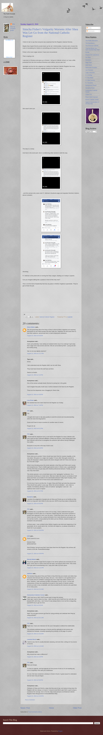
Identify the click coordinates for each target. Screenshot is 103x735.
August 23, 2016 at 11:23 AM (35, 646)
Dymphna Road (90, 88)
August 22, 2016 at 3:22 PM (35, 375)
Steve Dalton (31, 327)
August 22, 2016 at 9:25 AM (35, 335)
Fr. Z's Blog (89, 75)
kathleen (29, 573)
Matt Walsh (89, 65)
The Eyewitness (90, 43)
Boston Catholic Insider (92, 99)
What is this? (9, 57)
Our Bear (88, 57)
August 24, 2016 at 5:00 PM (35, 680)
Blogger (60, 731)
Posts (89, 28)
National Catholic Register (47, 317)
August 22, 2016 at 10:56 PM (35, 553)
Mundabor (88, 60)
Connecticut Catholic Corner (36, 595)
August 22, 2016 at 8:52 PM (35, 503)
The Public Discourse (92, 40)
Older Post (77, 708)
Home (51, 708)
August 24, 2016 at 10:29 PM (35, 696)
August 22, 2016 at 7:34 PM (35, 405)
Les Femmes (89, 70)
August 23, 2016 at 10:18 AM (35, 633)
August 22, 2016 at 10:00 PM (35, 530)
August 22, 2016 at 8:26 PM (35, 448)
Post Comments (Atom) (35, 712)
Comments (90, 31)
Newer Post (25, 708)
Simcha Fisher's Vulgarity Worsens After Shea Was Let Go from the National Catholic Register (50, 33)
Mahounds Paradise (91, 67)
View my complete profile (13, 28)
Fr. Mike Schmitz (90, 80)
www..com (9, 40)
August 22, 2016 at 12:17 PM (35, 353)
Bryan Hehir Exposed (92, 97)
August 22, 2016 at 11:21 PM (35, 567)
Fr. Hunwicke (89, 83)
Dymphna (30, 497)
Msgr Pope (89, 62)
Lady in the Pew (90, 72)
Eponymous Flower (91, 85)
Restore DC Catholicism (92, 55)
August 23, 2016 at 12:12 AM (35, 589)
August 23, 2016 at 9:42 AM (35, 605)
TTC (28, 411)
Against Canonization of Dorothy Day (92, 102)
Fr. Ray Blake (89, 77)
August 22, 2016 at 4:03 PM (35, 394)
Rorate (87, 52)
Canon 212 (89, 94)
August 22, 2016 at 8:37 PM (35, 491)
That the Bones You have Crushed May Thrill (92, 49)
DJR (28, 536)
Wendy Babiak (31, 559)
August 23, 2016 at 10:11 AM (35, 617)
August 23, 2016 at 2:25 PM (35, 657)
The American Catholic (92, 45)
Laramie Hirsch (31, 639)
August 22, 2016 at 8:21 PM (35, 428)
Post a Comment (30, 700)
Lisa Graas (30, 400)
